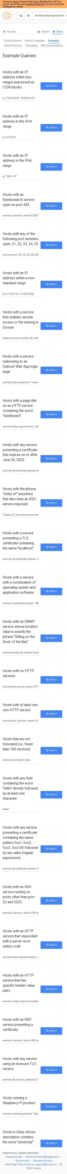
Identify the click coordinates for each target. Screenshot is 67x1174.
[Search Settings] (28, 15)
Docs (57, 31)
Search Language (35, 40)
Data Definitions (13, 45)
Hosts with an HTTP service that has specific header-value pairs (19, 983)
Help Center (25, 1164)
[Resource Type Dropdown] (21, 15)
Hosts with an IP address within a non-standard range (19, 278)
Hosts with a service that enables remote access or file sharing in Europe (20, 319)
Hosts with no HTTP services (18, 673)
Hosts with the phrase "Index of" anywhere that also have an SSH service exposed (19, 496)
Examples (53, 40)
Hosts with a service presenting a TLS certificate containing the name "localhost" (18, 540)
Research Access (43, 1160)
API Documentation (52, 45)
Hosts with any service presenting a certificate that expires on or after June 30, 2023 (20, 452)
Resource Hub (14, 1156)
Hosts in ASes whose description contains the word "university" (19, 1137)
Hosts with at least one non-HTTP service (20, 707)
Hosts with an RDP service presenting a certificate (18, 1025)
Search (51, 86)
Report (43, 31)
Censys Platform (35, 4)
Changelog (31, 45)
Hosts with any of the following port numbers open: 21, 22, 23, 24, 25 (20, 239)
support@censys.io (45, 1164)
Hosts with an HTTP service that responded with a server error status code (20, 938)
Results (9, 31)
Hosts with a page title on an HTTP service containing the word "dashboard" (19, 408)
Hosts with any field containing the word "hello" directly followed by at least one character (20, 788)
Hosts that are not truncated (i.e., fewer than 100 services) (18, 744)
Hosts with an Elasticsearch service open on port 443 (18, 200)
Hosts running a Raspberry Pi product (19, 1100)
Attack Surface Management (42, 1156)
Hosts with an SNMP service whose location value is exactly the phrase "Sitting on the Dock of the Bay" (20, 631)
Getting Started (12, 40)
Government (22, 1160)
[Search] (49, 15)
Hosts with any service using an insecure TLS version (20, 1064)
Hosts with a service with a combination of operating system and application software (19, 585)
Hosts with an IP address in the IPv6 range (17, 160)
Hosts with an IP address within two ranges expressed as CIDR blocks (18, 79)
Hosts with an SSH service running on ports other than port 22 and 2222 (18, 894)
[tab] (9, 31)
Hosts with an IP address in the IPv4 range (17, 121)
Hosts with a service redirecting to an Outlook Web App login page (20, 364)
